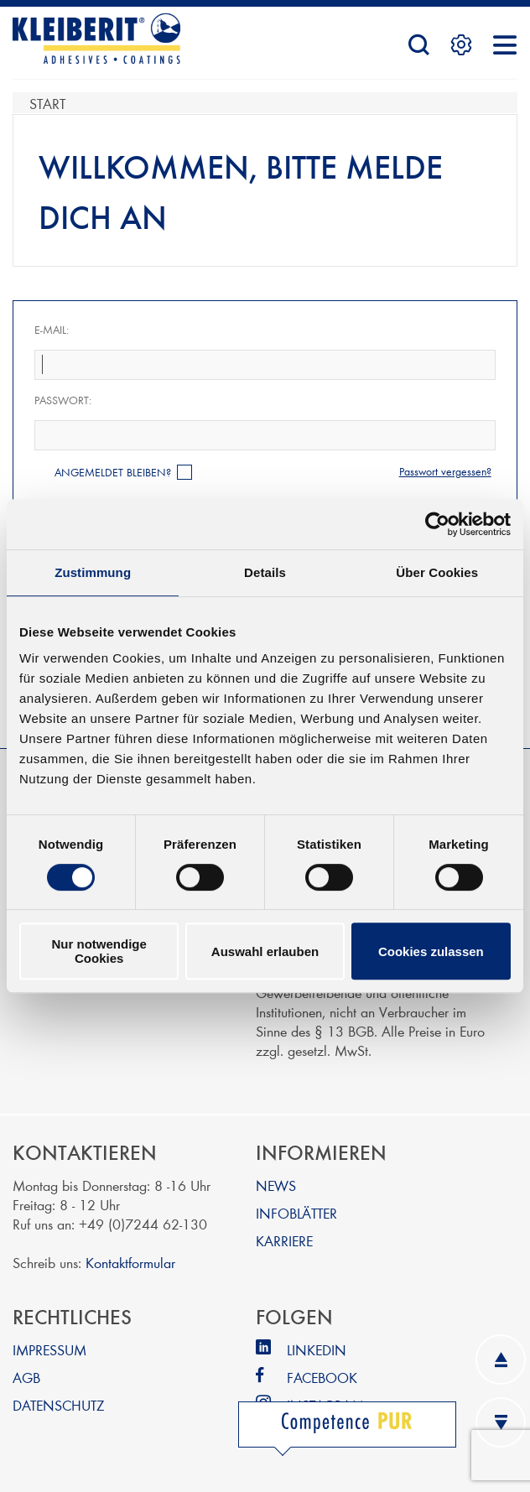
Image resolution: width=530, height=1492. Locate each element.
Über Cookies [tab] (437, 572)
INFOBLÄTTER (296, 1212)
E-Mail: (51, 329)
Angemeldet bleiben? (113, 472)
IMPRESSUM (49, 1349)
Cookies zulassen (431, 951)
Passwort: (62, 400)
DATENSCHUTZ (58, 1404)
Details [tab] (265, 572)
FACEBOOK (322, 1376)
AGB (26, 1376)
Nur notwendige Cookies (99, 951)
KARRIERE (284, 1240)
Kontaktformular (130, 1261)
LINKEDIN (316, 1349)
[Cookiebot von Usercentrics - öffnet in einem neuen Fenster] (437, 524)
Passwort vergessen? (445, 471)
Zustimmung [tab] (93, 572)
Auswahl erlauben (265, 951)
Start (47, 102)
